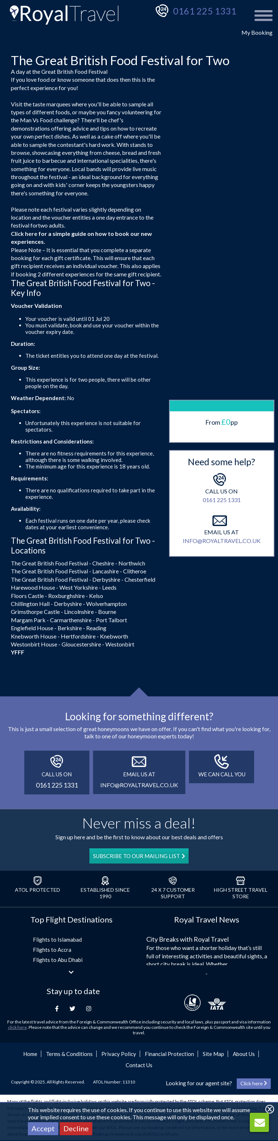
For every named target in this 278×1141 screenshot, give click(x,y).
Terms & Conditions (69, 1054)
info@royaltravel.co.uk (222, 510)
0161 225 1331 (204, 10)
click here (17, 1027)
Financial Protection (169, 1054)
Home (30, 1054)
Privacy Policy (118, 1054)
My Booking (257, 32)
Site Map (213, 1054)
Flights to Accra (52, 949)
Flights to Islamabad (57, 939)
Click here (24, 233)
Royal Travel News (206, 919)
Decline (76, 1128)
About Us (244, 1054)
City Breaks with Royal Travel (187, 939)
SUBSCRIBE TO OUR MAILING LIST (139, 856)
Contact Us (139, 1065)
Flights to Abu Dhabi (58, 960)
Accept (43, 1128)
